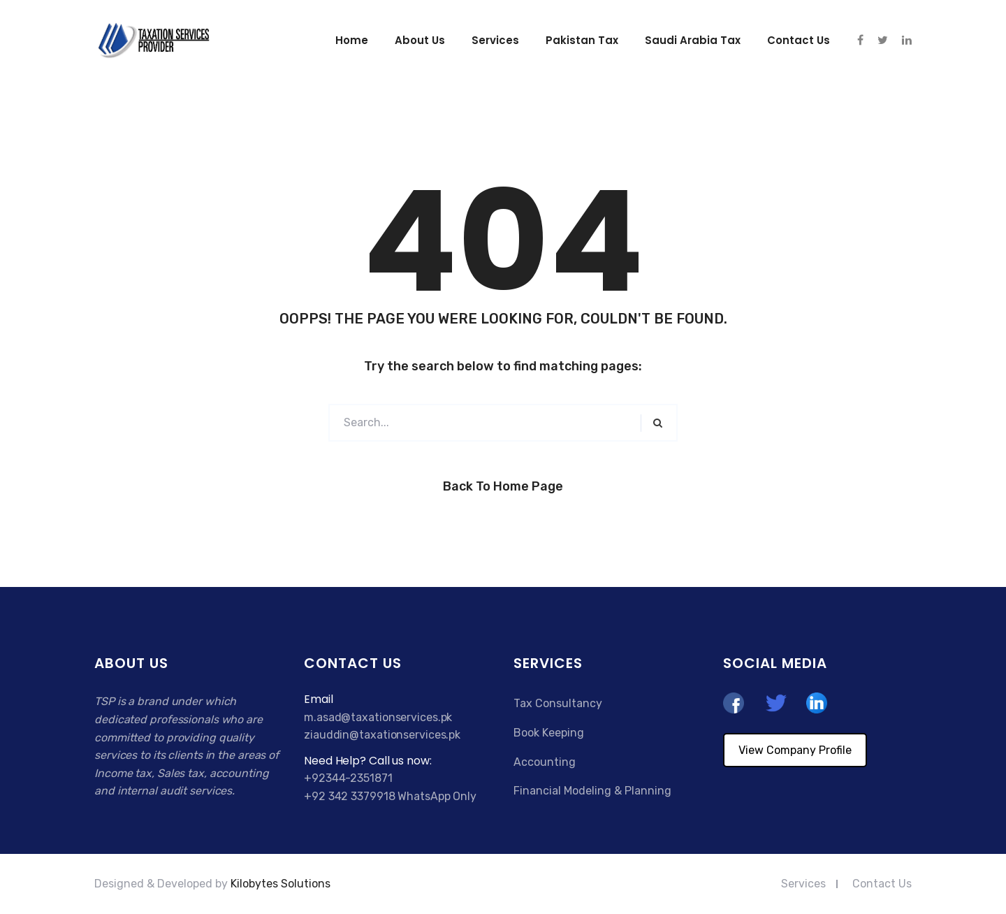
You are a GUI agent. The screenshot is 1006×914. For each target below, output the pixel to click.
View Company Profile (795, 750)
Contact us (798, 40)
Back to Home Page (503, 486)
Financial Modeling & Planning (592, 790)
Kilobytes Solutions (280, 883)
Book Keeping (548, 732)
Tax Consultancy (557, 703)
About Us (420, 40)
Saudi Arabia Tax (693, 40)
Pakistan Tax (582, 40)
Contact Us (882, 883)
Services (495, 40)
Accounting (544, 762)
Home (351, 40)
